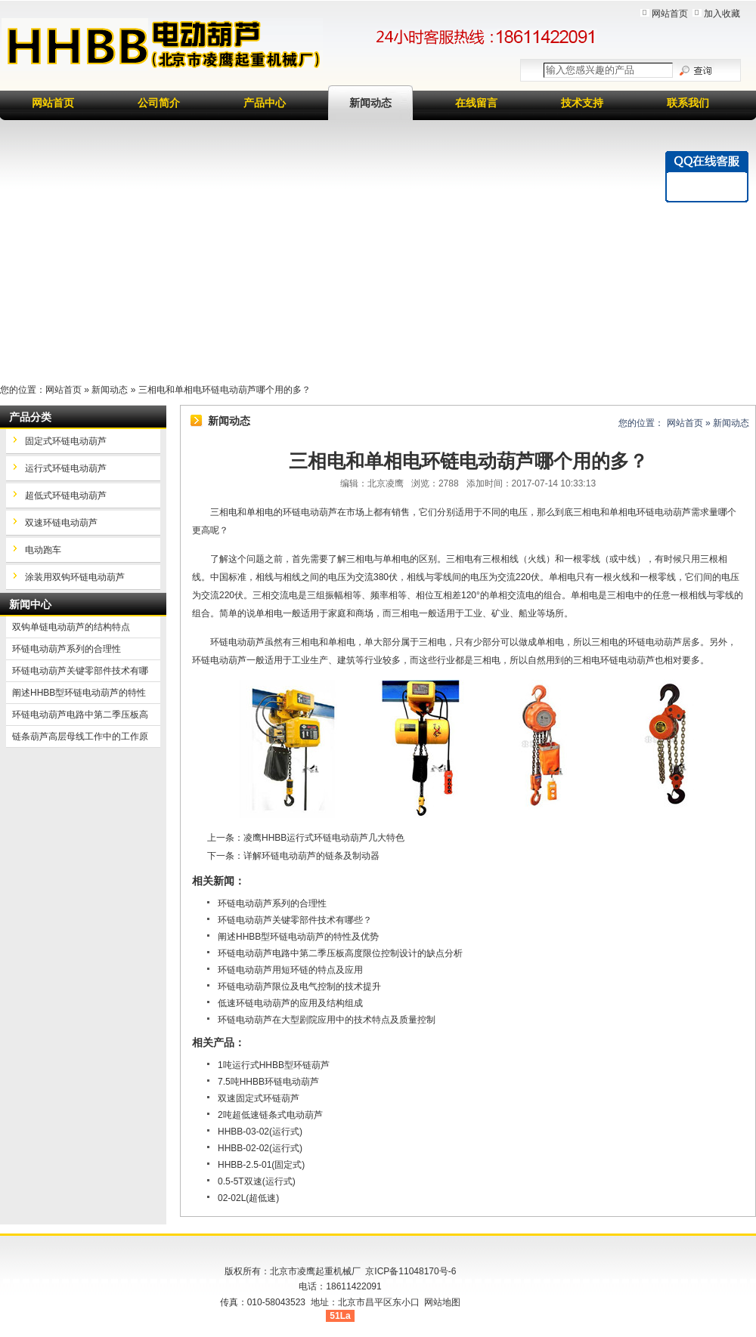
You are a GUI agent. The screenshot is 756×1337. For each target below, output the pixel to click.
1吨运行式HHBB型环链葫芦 (274, 1065)
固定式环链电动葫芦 (66, 441)
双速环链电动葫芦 (61, 522)
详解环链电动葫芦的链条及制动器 (311, 856)
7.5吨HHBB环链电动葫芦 (268, 1081)
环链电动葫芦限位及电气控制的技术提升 (299, 986)
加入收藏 (722, 13)
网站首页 (670, 13)
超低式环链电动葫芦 (66, 495)
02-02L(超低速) (248, 1198)
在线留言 (476, 103)
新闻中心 (30, 604)
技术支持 (582, 103)
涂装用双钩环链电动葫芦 (75, 577)
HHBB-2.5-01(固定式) (261, 1164)
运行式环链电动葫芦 (66, 468)
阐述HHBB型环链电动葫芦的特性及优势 (298, 936)
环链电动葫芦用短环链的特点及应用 (290, 970)
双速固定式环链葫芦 (258, 1098)
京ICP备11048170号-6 (410, 1271)
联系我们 (688, 103)
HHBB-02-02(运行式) (260, 1148)
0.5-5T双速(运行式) (257, 1181)
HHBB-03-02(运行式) (260, 1131)
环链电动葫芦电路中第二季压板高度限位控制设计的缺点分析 (340, 953)
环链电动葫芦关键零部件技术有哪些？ (295, 920)
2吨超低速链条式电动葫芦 (270, 1115)
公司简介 (159, 103)
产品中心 (264, 103)
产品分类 (30, 417)
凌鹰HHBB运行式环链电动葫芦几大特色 (323, 837)
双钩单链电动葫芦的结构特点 (71, 627)
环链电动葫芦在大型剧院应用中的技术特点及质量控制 (326, 1019)
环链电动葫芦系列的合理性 (272, 903)
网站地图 (442, 1302)
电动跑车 (43, 550)
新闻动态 (370, 103)
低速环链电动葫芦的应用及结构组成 (290, 1003)
